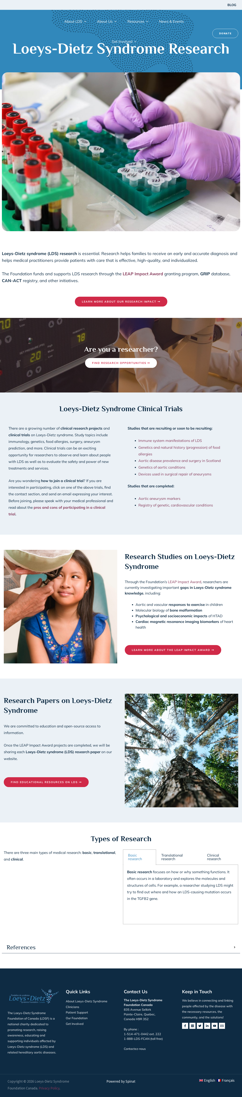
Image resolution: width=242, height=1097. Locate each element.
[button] (75, 21)
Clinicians (72, 1007)
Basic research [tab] (135, 857)
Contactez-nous (135, 1049)
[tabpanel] (180, 894)
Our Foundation (77, 1018)
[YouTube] (215, 1026)
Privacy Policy (49, 1088)
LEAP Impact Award (184, 582)
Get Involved (75, 1024)
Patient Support (77, 1012)
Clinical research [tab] (214, 857)
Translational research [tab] (172, 857)
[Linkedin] (207, 1026)
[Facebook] (185, 1026)
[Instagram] (192, 1026)
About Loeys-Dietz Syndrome (86, 1001)
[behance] (222, 1026)
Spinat (130, 1081)
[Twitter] (200, 1026)
